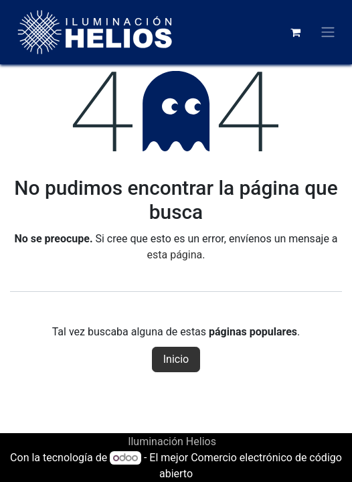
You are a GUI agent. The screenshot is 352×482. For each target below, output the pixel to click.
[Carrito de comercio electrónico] (295, 32)
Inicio (176, 359)
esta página (175, 254)
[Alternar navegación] (328, 32)
